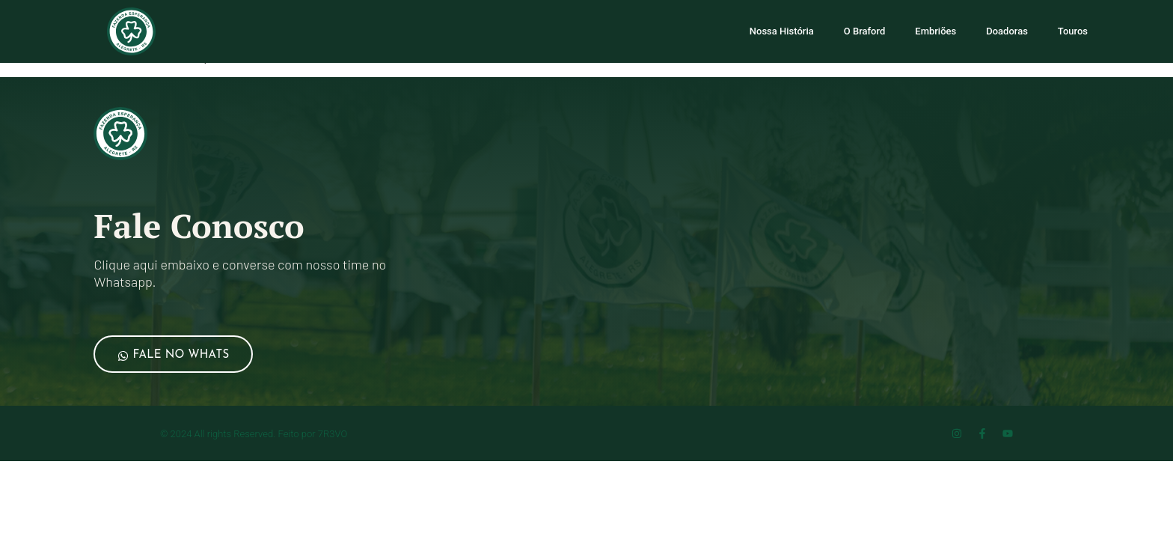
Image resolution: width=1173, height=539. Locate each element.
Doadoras (1007, 31)
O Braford (865, 31)
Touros (1073, 31)
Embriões (935, 31)
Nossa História (782, 31)
